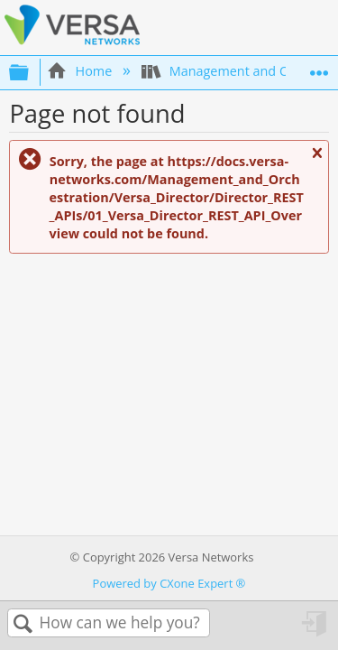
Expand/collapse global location (319, 67)
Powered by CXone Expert (169, 583)
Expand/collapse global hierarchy (30, 72)
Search (23, 624)
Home (81, 70)
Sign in (315, 629)
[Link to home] (72, 42)
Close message (316, 160)
